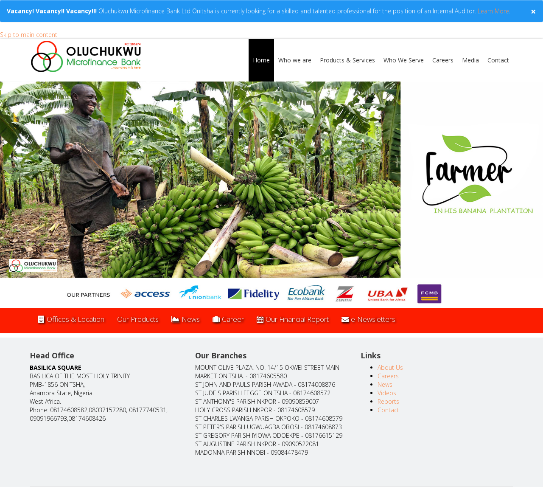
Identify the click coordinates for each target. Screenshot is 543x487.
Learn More (492, 11)
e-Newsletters (368, 319)
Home (261, 60)
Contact (498, 60)
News (185, 319)
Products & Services (347, 60)
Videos (387, 393)
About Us (390, 367)
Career (228, 319)
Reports (388, 401)
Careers (442, 60)
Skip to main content (28, 35)
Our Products (138, 319)
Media (470, 60)
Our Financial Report (293, 319)
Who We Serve (403, 60)
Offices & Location (71, 319)
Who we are (294, 60)
